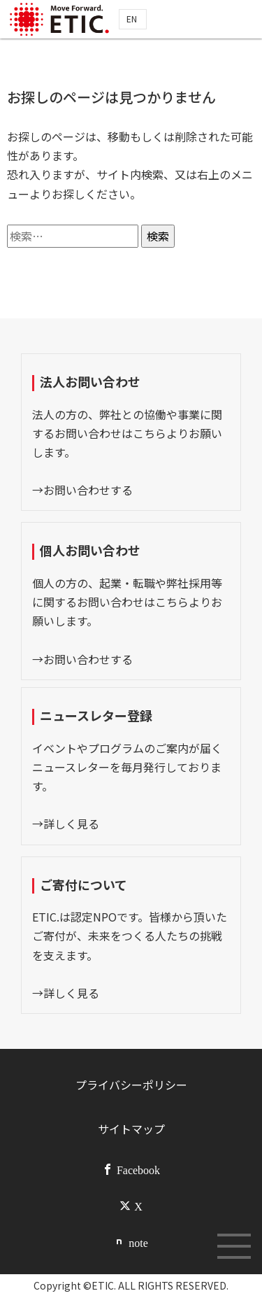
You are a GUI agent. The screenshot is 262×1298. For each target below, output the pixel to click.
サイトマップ (131, 1128)
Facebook (138, 1169)
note (138, 1242)
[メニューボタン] (234, 1246)
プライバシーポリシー (131, 1084)
